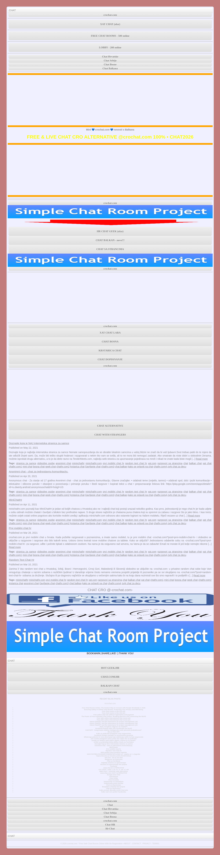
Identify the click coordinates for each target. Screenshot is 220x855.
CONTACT (136, 843)
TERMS (155, 843)
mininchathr (78, 463)
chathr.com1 (15, 466)
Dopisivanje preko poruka (113, 783)
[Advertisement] (110, 100)
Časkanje (113, 766)
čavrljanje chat (93, 466)
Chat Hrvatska (113, 780)
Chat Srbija (113, 778)
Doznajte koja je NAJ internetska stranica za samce (39, 443)
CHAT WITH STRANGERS (110, 434)
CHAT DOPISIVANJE (110, 359)
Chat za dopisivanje (113, 785)
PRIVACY (146, 843)
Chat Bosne (110, 64)
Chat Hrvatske (110, 56)
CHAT (12, 10)
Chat (110, 805)
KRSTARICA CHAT (110, 350)
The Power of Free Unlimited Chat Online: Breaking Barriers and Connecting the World (113, 716)
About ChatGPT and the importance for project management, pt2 (114, 723)
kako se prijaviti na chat (140, 466)
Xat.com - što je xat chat (114, 757)
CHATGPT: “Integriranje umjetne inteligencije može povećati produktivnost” (113, 730)
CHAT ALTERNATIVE (110, 425)
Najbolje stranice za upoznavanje (113, 763)
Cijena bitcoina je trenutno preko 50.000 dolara (113, 756)
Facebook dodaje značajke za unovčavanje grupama (113, 735)
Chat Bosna (113, 776)
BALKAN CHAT (110, 685)
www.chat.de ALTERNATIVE (113, 768)
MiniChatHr (15, 499)
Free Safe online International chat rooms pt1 (113, 720)
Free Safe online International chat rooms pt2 (113, 718)
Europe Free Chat (113, 775)
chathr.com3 (107, 466)
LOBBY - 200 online (110, 47)
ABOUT (127, 843)
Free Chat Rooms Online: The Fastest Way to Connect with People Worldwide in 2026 (113, 708)
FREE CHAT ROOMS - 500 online (110, 35)
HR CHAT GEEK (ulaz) (110, 231)
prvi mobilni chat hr (113, 463)
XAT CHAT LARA (110, 332)
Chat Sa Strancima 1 (113, 788)
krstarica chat (77, 466)
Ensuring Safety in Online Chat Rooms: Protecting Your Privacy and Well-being (113, 709)
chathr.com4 (160, 466)
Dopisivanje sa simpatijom (114, 781)
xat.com (152, 463)
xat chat (207, 463)
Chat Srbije (110, 60)
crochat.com (110, 15)
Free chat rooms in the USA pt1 (113, 713)
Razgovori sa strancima (113, 759)
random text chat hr (136, 463)
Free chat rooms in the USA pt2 (113, 711)
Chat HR (110, 824)
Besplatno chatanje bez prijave (113, 787)
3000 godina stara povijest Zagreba (114, 752)
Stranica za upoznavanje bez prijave (113, 764)
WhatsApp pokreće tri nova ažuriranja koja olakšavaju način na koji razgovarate (113, 737)
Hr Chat (110, 828)
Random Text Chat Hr (21, 559)
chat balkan (121, 466)
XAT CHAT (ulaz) (110, 24)
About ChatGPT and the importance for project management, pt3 (114, 721)
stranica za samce (26, 463)
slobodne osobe (46, 463)
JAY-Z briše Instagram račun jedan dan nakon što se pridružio (114, 739)
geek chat (50, 466)
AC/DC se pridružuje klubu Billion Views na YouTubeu (114, 742)
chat (185, 463)
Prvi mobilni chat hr (20, 528)
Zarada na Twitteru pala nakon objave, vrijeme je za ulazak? (113, 740)
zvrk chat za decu (176, 466)
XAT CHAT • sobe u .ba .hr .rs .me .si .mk (113, 769)
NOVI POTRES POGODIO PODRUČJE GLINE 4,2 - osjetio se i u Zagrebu (113, 754)
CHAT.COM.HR (110, 676)
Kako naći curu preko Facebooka (113, 792)
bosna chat (39, 466)
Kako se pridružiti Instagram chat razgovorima (113, 733)
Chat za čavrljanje (113, 761)
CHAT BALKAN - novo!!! (110, 240)
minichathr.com (94, 463)
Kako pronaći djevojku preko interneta (113, 790)
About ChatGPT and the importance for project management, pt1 (114, 725)
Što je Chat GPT (114, 732)
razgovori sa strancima (169, 463)
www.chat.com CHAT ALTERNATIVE (113, 773)
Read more (202, 459)
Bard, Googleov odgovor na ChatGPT (114, 727)
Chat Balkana (110, 68)
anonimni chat (63, 463)
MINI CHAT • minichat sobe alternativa (114, 771)
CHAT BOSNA (110, 341)
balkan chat (195, 463)
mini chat (27, 466)
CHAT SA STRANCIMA (110, 249)
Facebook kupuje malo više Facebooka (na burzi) (113, 728)
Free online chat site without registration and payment (114, 715)
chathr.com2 (62, 466)
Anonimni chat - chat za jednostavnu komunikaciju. (38, 471)
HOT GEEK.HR (110, 668)
